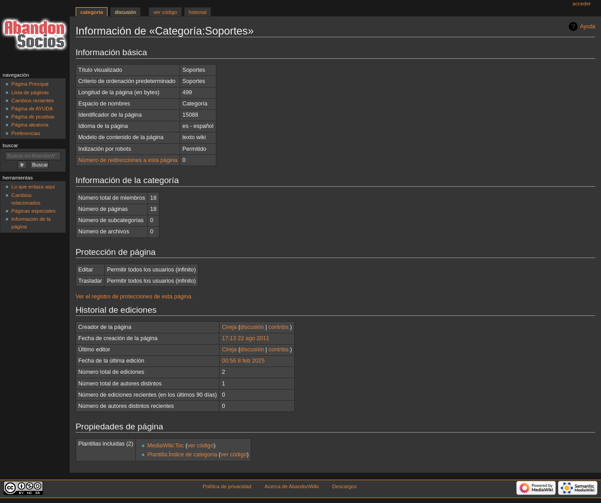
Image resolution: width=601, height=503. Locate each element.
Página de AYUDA (32, 108)
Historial (197, 12)
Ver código (165, 12)
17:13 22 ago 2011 (245, 338)
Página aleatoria (29, 124)
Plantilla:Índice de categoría (182, 454)
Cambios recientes (32, 100)
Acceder (581, 3)
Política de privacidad (227, 486)
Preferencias (25, 133)
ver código (200, 445)
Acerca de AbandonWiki (292, 486)
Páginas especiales (33, 211)
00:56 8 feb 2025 (243, 361)
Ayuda (587, 26)
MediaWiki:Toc (165, 445)
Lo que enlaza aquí (33, 186)
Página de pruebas (32, 116)
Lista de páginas (29, 92)
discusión (252, 327)
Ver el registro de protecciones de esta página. (134, 296)
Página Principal (29, 84)
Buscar (10, 145)
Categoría (91, 12)
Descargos (344, 486)
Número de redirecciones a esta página (127, 160)
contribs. (279, 327)
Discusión (125, 12)
